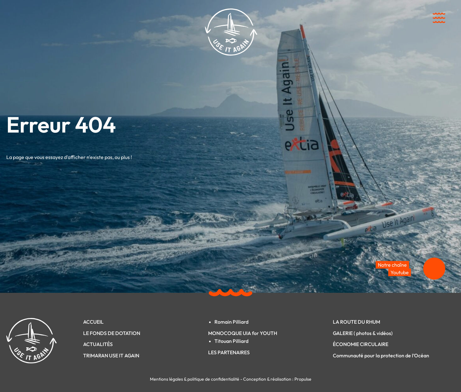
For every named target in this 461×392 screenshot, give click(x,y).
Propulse (302, 379)
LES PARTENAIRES (229, 352)
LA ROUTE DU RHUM (356, 322)
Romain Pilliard (231, 322)
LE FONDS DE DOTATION (111, 333)
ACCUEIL (93, 322)
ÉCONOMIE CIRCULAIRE (360, 344)
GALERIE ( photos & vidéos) (363, 333)
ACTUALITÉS (98, 344)
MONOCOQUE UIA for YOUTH (242, 333)
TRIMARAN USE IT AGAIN (111, 355)
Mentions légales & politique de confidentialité (195, 379)
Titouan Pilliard (231, 341)
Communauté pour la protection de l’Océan (381, 355)
